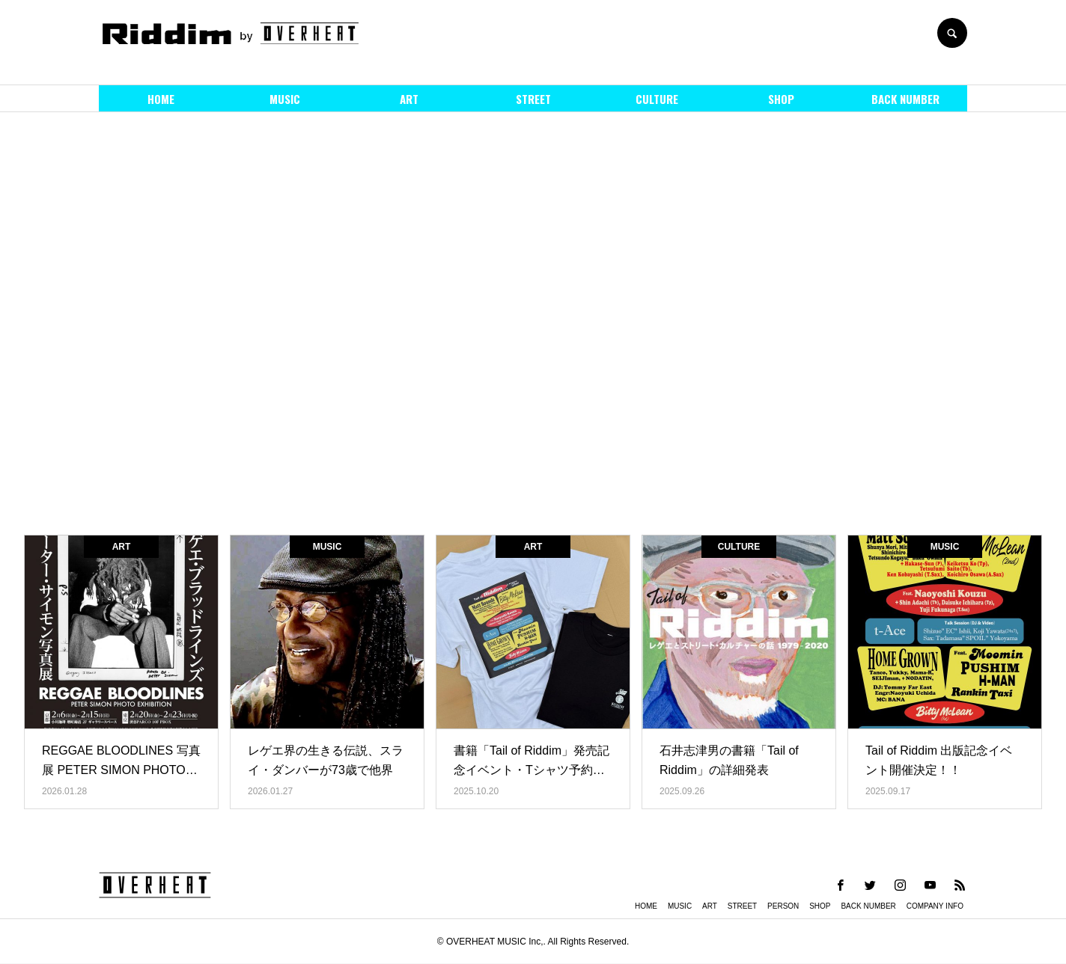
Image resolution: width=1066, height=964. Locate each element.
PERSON (783, 906)
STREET (533, 98)
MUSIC (284, 98)
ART (409, 98)
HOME (160, 98)
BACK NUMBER (905, 98)
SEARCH (952, 33)
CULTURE (657, 98)
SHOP (781, 98)
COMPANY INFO (935, 906)
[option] (533, 318)
